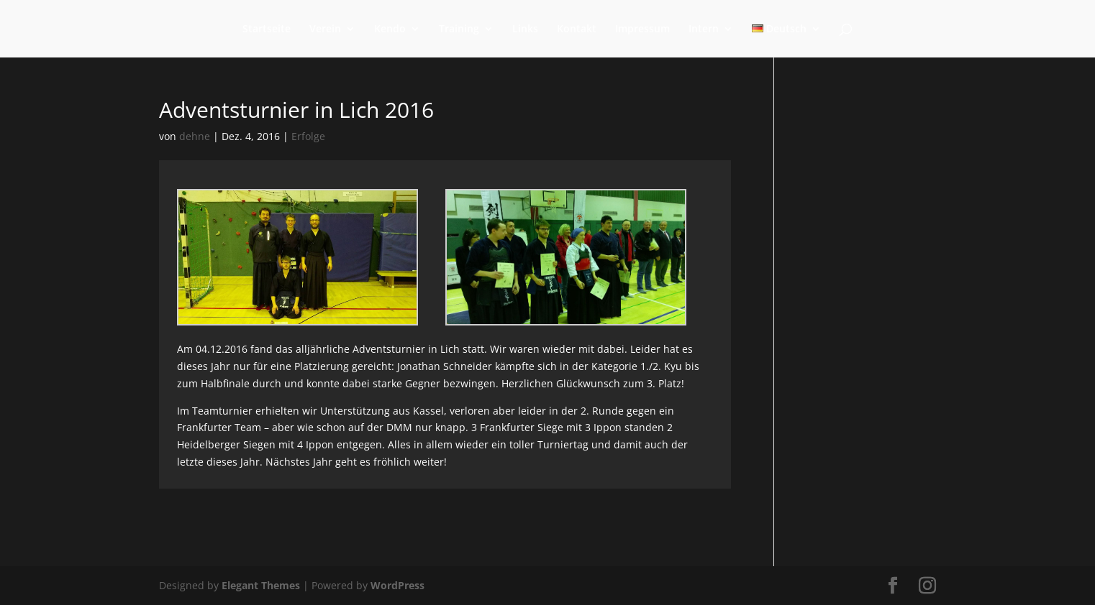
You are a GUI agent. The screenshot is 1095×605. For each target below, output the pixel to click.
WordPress (397, 585)
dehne (194, 136)
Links (525, 29)
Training (459, 29)
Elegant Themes (261, 585)
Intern (704, 29)
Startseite (266, 29)
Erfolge (308, 136)
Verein (325, 29)
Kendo (390, 29)
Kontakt (576, 29)
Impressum (642, 29)
